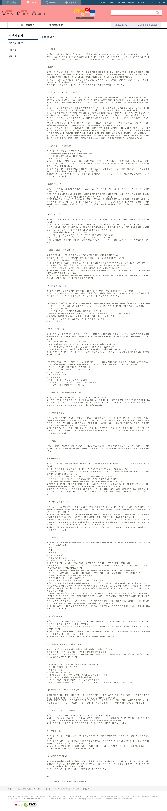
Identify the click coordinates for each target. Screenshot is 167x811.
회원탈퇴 (66, 789)
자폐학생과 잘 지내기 (147, 25)
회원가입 (112, 2)
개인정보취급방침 (16, 43)
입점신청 (76, 789)
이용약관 (12, 49)
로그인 (103, 2)
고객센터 (152, 2)
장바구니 (121, 2)
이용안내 (12, 56)
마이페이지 (142, 2)
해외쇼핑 (86, 789)
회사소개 (11, 789)
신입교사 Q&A (121, 25)
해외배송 (162, 2)
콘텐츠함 (131, 2)
